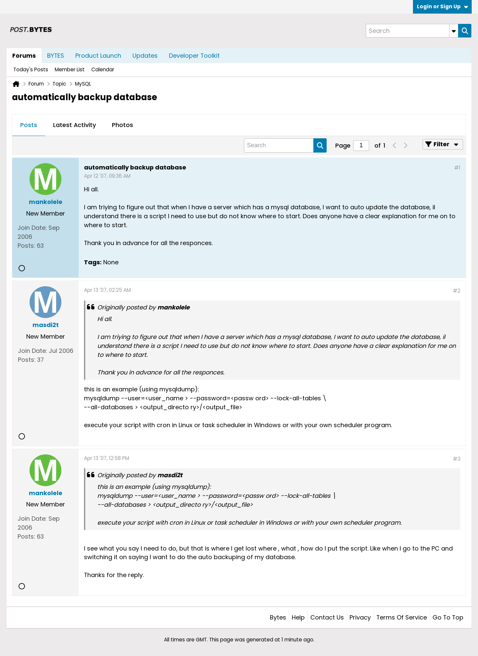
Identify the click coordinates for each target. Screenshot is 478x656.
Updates (145, 55)
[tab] (28, 125)
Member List (70, 69)
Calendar (102, 69)
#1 (457, 167)
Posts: (26, 245)
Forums (24, 55)
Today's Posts (30, 69)
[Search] (412, 30)
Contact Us (327, 617)
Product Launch (98, 55)
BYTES (55, 55)
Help (298, 617)
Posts (28, 125)
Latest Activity (74, 125)
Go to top (448, 617)
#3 (456, 458)
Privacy (360, 617)
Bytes (278, 617)
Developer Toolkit (194, 55)
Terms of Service (401, 617)
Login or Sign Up (442, 6)
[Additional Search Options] (453, 30)
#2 (456, 290)
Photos (122, 125)
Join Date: (32, 228)
